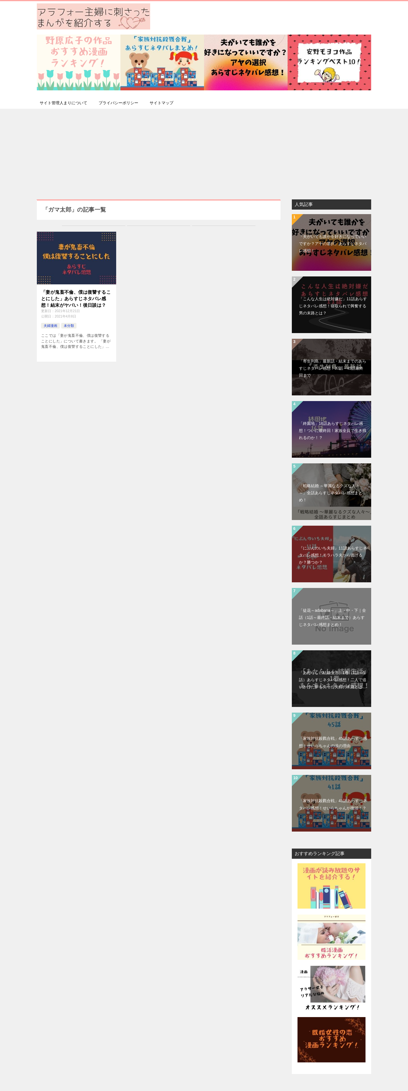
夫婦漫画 (50, 326)
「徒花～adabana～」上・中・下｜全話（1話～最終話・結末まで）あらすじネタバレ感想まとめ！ (332, 617)
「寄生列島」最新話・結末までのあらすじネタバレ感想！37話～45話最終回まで (332, 368)
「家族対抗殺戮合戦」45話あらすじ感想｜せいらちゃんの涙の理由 (333, 742)
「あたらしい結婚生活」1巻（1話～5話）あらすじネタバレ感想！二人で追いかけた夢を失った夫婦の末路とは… (332, 679)
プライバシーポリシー (118, 103)
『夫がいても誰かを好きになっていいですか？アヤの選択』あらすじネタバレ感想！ (332, 243)
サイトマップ (161, 103)
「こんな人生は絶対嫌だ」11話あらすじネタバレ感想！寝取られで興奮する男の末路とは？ (333, 306)
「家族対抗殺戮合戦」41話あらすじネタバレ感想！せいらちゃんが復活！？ (333, 804)
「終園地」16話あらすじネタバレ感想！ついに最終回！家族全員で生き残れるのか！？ (332, 430)
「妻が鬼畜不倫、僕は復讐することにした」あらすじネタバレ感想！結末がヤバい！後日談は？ (76, 298)
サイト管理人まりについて (63, 103)
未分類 (69, 326)
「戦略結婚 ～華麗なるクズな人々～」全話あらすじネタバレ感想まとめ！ (330, 492)
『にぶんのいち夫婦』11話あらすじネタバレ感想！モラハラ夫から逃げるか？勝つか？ (333, 555)
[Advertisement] (204, 151)
